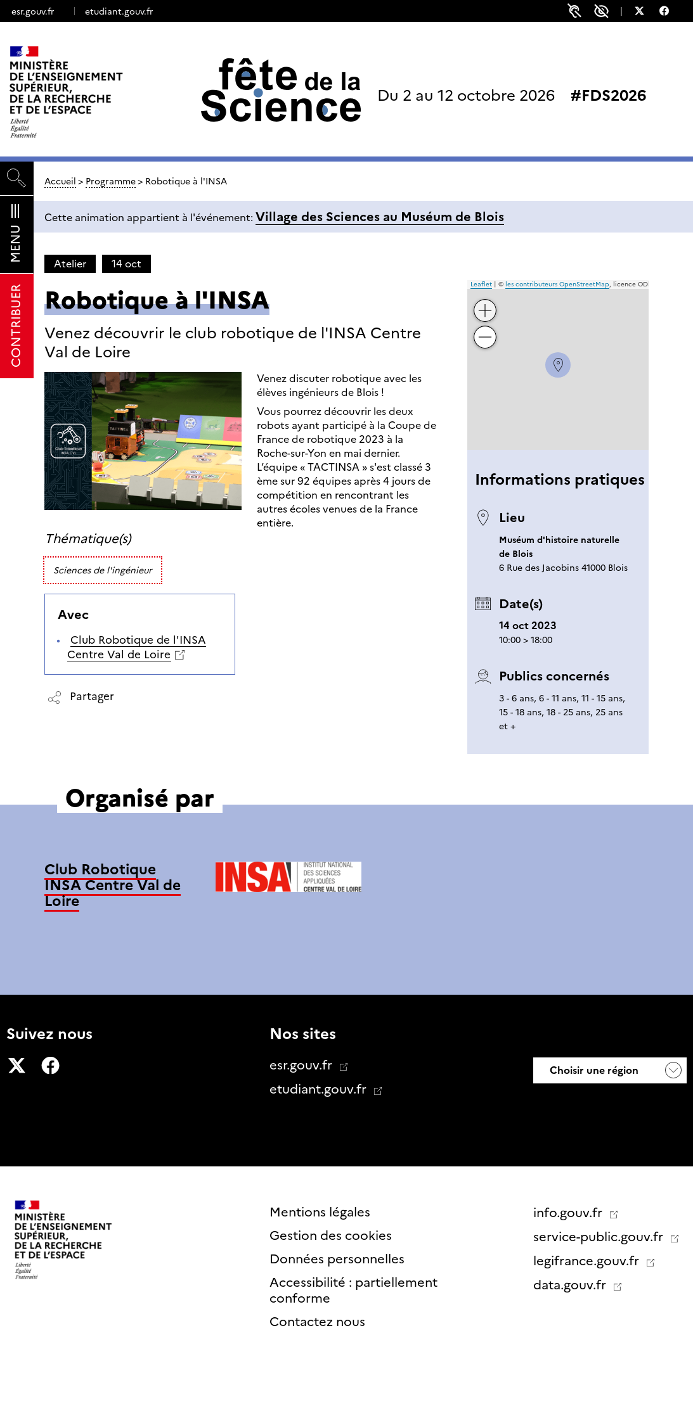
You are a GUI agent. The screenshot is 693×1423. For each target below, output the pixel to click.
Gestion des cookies (330, 1235)
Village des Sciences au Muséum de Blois (380, 216)
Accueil (60, 181)
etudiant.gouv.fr (119, 11)
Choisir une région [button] (592, 1070)
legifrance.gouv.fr (587, 1260)
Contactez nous (317, 1321)
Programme (111, 181)
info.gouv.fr (569, 1212)
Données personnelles (337, 1259)
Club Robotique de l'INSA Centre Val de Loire (136, 647)
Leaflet (481, 284)
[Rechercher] (17, 178)
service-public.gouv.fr (599, 1236)
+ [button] (486, 301)
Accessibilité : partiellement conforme (353, 1290)
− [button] (486, 328)
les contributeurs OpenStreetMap (557, 284)
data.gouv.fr (571, 1284)
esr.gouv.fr (32, 11)
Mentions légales (319, 1212)
